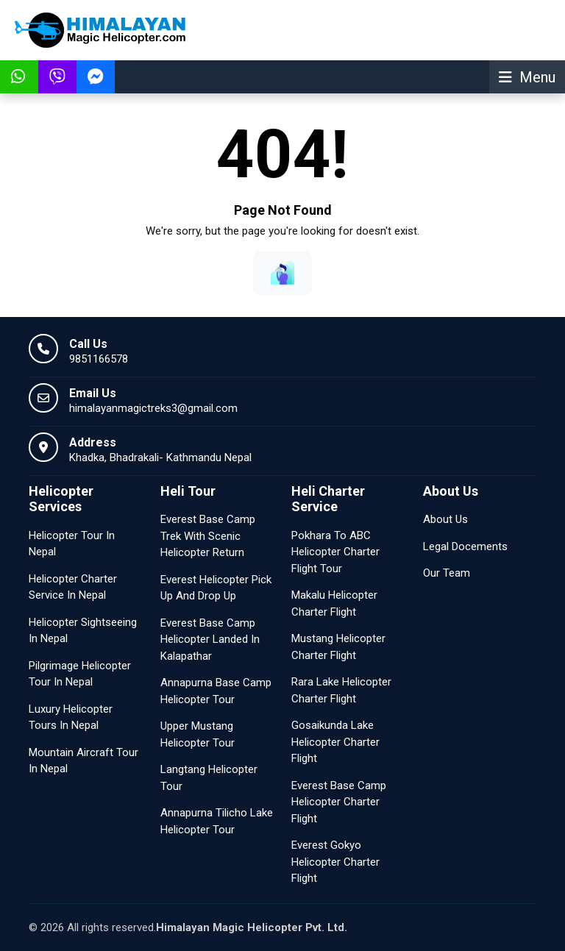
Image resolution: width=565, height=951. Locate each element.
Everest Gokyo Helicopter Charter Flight (335, 861)
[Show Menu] (527, 76)
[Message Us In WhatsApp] (19, 76)
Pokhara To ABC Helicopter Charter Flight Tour (335, 552)
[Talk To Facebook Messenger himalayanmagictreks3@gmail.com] (96, 76)
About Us (445, 519)
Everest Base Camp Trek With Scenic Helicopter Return (207, 536)
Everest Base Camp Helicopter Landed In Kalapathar (210, 639)
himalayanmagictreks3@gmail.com (153, 408)
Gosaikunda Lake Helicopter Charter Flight (335, 742)
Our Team (446, 573)
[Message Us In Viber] (57, 76)
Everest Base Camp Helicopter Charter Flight (338, 802)
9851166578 (98, 359)
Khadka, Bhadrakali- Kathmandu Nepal (160, 457)
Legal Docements (465, 546)
